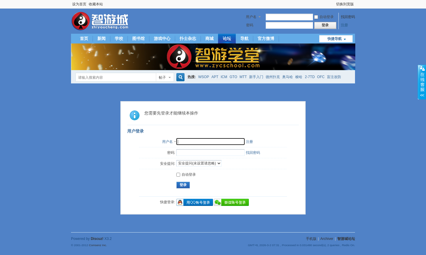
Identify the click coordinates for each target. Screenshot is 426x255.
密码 (249, 25)
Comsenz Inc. (98, 245)
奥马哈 (287, 77)
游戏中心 (162, 38)
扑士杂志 (188, 38)
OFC (321, 77)
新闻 (101, 38)
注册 (344, 25)
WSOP (203, 77)
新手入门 (256, 77)
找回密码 (348, 17)
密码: (171, 153)
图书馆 (138, 38)
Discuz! (97, 239)
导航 (244, 38)
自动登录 (324, 17)
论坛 (227, 38)
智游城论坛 (346, 239)
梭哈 (298, 77)
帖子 (162, 77)
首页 (84, 38)
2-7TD (309, 77)
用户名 (251, 17)
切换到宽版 (345, 4)
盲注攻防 (334, 77)
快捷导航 (334, 39)
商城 (209, 38)
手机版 (311, 239)
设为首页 (79, 4)
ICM (224, 77)
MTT (243, 77)
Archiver (326, 239)
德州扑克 (273, 77)
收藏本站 (96, 4)
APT (215, 77)
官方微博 (266, 38)
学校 (119, 38)
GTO (233, 77)
